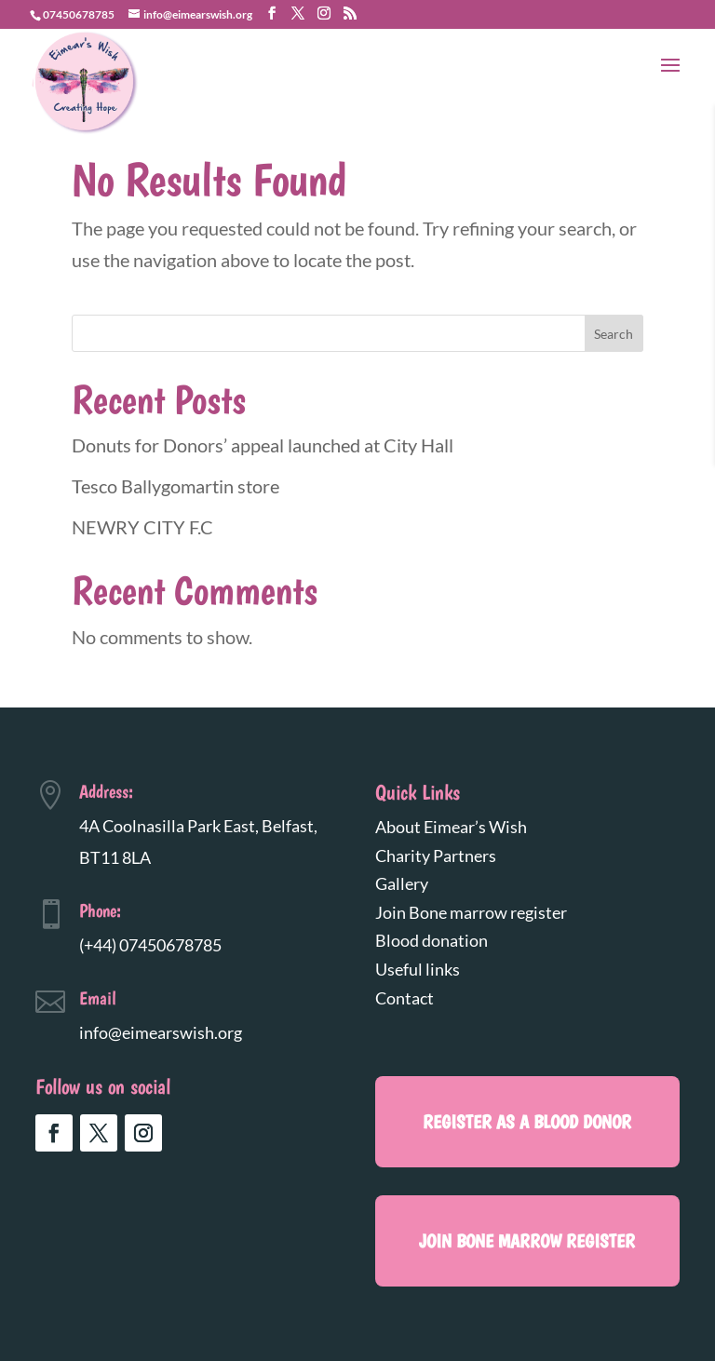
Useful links (417, 969)
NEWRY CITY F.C (142, 527)
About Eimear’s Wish (451, 826)
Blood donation (431, 940)
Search (613, 334)
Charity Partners (435, 855)
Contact (404, 998)
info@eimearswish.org (160, 1032)
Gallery (401, 883)
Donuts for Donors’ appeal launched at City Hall (262, 445)
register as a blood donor (527, 1122)
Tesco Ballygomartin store (175, 486)
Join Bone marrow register (471, 912)
